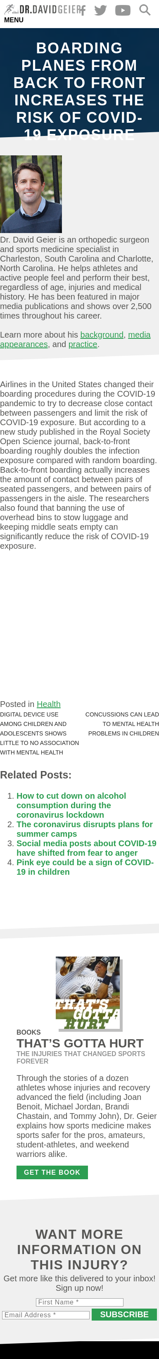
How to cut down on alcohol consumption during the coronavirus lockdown (71, 805)
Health (49, 704)
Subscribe (124, 1314)
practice (83, 344)
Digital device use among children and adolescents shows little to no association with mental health (39, 733)
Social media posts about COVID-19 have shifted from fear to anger (87, 848)
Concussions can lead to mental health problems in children (122, 724)
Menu (14, 20)
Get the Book (52, 1172)
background (102, 334)
